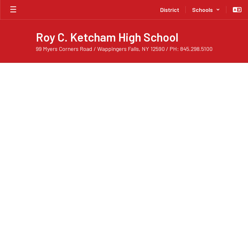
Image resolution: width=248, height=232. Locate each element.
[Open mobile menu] (13, 9)
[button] (206, 9)
